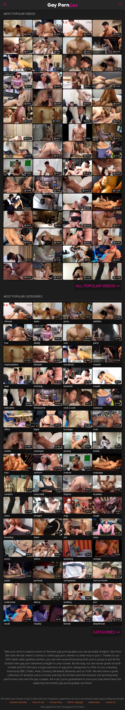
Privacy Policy (56, 702)
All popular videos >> (98, 286)
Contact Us (110, 702)
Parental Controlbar (18, 702)
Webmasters (94, 702)
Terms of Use (38, 702)
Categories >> (106, 632)
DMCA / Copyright (75, 702)
